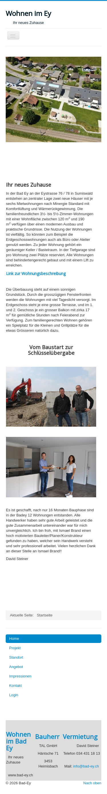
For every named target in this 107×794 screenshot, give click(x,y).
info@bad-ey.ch (86, 766)
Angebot (16, 667)
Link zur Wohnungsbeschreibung (36, 273)
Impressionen (20, 676)
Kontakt (15, 685)
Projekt (15, 648)
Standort (16, 657)
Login (13, 695)
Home (14, 638)
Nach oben (92, 783)
